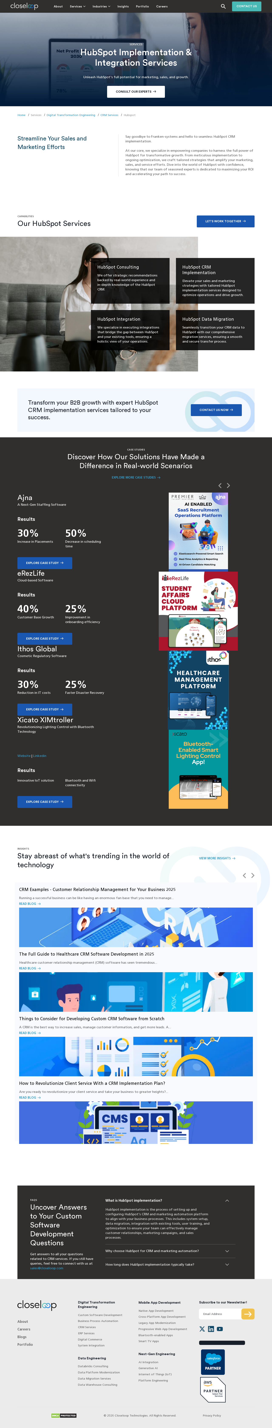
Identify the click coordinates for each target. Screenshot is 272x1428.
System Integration (91, 1345)
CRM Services (109, 115)
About (58, 6)
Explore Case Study (42, 563)
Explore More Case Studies (134, 477)
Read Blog (136, 915)
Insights (123, 6)
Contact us (247, 6)
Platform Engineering (153, 1380)
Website (24, 756)
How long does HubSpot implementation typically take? (149, 1264)
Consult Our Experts (134, 91)
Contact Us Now (214, 410)
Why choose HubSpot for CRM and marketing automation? (152, 1251)
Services (76, 6)
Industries (100, 6)
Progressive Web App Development (163, 1329)
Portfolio (142, 6)
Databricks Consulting (93, 1366)
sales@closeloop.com (46, 1268)
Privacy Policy (212, 1415)
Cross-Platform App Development (162, 1317)
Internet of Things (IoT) (155, 1374)
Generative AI (148, 1368)
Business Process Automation (98, 1321)
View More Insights (215, 858)
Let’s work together (223, 221)
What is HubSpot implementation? (133, 1200)
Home (21, 115)
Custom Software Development (100, 1315)
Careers (162, 6)
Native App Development (156, 1311)
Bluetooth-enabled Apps (156, 1335)
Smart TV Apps (149, 1341)
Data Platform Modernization (99, 1372)
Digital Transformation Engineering (71, 115)
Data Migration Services (94, 1378)
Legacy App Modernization (157, 1323)
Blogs (22, 1337)
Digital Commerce (90, 1339)
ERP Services (86, 1333)
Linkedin (39, 756)
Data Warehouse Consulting (97, 1385)
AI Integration (148, 1362)
